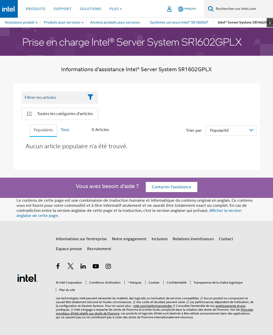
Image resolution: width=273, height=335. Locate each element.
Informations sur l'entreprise (81, 238)
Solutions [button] (90, 9)
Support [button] (63, 9)
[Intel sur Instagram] (108, 267)
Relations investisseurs (193, 238)
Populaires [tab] (43, 130)
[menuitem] (62, 22)
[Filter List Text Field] (53, 97)
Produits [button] (35, 9)
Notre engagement (129, 238)
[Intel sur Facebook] (58, 267)
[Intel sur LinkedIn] (83, 267)
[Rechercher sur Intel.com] (243, 9)
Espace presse (69, 248)
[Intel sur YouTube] (95, 267)
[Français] (187, 9)
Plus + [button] (115, 9)
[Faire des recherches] (211, 9)
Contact (226, 238)
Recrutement (99, 248)
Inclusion (160, 238)
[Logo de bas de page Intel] (27, 277)
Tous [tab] (65, 129)
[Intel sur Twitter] (70, 267)
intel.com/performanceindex (152, 306)
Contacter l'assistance (171, 187)
